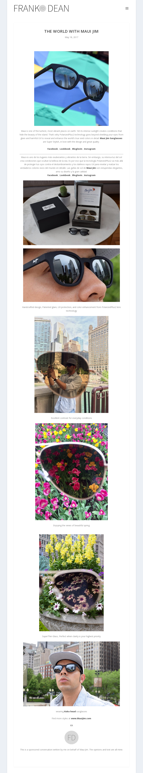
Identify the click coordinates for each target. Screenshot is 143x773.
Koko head (70, 711)
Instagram (90, 175)
